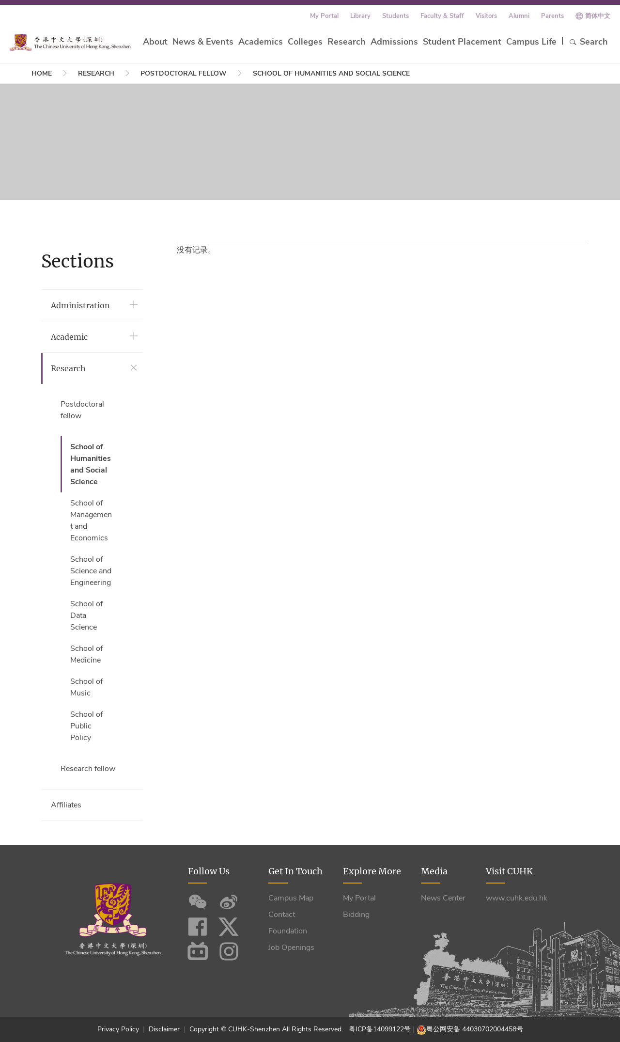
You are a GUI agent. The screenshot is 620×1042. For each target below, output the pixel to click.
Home (41, 73)
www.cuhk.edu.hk (516, 898)
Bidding (356, 914)
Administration (80, 305)
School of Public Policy (86, 726)
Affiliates (66, 805)
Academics (260, 41)
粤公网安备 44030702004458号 (474, 1029)
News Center (443, 898)
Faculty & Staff (442, 16)
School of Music (86, 687)
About (155, 41)
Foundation (287, 931)
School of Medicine (86, 654)
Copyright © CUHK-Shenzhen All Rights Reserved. (268, 1029)
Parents (552, 16)
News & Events (202, 41)
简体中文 (597, 16)
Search (588, 41)
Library (360, 16)
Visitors (486, 16)
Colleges (305, 41)
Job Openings (291, 947)
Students (395, 16)
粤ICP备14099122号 (380, 1029)
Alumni (519, 16)
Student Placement (462, 41)
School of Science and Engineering (90, 571)
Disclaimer (164, 1029)
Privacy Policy (119, 1029)
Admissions (394, 41)
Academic (69, 337)
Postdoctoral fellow (183, 73)
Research (346, 41)
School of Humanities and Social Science (331, 73)
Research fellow (88, 768)
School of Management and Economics (91, 520)
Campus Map (290, 898)
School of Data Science (86, 615)
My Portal (324, 16)
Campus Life (531, 41)
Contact (281, 914)
